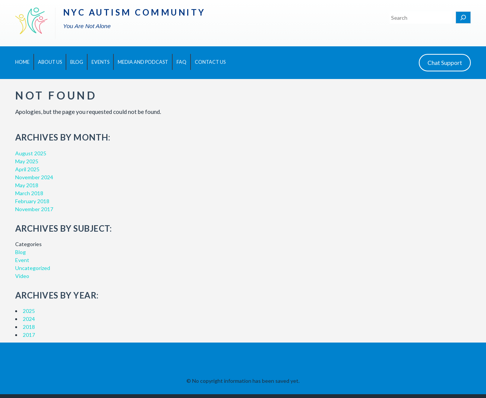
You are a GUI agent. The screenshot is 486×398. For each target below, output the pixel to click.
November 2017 (34, 209)
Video (22, 276)
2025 (29, 311)
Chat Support (445, 62)
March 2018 (29, 193)
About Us (50, 62)
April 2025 (27, 169)
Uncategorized (32, 268)
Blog (76, 62)
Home (22, 62)
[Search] (463, 17)
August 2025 (30, 153)
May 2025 (26, 161)
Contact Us (210, 62)
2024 (29, 319)
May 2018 (26, 185)
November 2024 (34, 177)
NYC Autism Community (134, 12)
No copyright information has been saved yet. (246, 380)
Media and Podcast (143, 62)
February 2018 (32, 201)
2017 (29, 335)
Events (100, 62)
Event (22, 260)
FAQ (181, 62)
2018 (29, 327)
